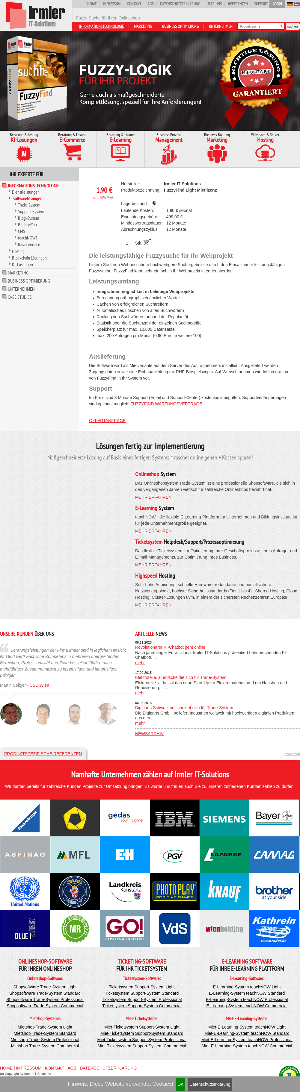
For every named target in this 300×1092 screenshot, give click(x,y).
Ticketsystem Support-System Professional (142, 999)
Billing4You (27, 225)
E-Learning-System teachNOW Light (247, 987)
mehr (140, 662)
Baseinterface (29, 244)
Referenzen (238, 4)
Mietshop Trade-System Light (45, 1027)
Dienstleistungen (26, 192)
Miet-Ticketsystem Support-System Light (142, 1027)
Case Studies (20, 297)
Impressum (111, 4)
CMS (21, 231)
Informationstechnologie (101, 26)
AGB (150, 4)
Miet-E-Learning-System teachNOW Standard (247, 1033)
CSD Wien (39, 685)
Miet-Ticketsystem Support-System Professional (141, 1039)
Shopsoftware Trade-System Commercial (45, 1005)
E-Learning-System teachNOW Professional (247, 999)
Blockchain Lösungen (29, 258)
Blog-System (28, 218)
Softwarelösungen (27, 198)
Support (261, 4)
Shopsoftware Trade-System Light (45, 987)
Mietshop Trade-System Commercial (45, 1046)
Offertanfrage (107, 420)
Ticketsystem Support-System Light (142, 987)
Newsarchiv (149, 733)
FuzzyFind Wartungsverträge (166, 403)
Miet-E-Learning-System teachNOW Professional (247, 1039)
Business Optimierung (180, 26)
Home (92, 4)
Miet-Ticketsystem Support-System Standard (141, 1033)
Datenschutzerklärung (209, 1084)
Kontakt (134, 4)
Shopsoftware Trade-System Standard (44, 993)
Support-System (31, 211)
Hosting (18, 251)
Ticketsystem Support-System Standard (142, 993)
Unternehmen (221, 26)
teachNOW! (27, 238)
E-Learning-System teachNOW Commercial (246, 1005)
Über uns (214, 4)
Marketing (143, 26)
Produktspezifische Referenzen (43, 753)
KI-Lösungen (22, 264)
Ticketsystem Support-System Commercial (141, 1005)
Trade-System (29, 205)
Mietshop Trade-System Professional (45, 1039)
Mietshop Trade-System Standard (45, 1033)
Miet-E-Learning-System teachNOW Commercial (247, 1046)
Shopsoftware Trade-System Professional (45, 999)
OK (180, 1084)
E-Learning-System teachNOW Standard (247, 993)
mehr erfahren (153, 497)
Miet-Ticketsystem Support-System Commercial (142, 1046)
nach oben (292, 754)
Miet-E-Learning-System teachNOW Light (247, 1027)
